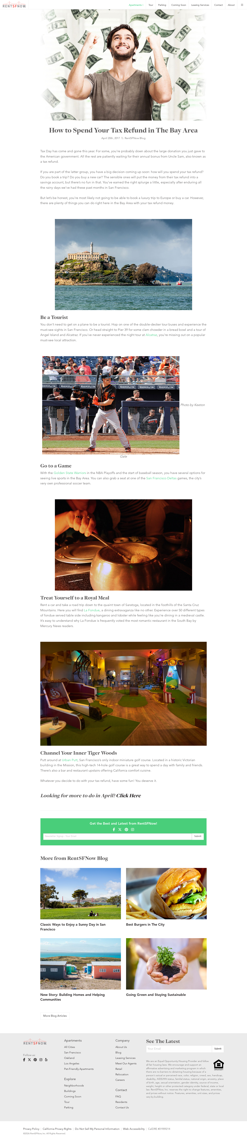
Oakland (69, 1058)
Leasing (200, 5)
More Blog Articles (55, 1016)
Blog (118, 1052)
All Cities (69, 1047)
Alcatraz (151, 335)
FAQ (118, 1096)
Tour (151, 5)
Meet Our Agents (125, 1063)
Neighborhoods (74, 1085)
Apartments (136, 5)
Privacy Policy (31, 1128)
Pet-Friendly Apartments (79, 1069)
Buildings (70, 1091)
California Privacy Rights (57, 1128)
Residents (121, 1102)
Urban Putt (70, 760)
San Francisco (72, 1052)
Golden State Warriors (70, 473)
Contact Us (122, 1107)
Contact (218, 5)
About (231, 5)
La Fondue (92, 610)
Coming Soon (178, 5)
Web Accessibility (134, 1128)
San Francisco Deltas (161, 478)
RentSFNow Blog (135, 138)
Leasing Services (125, 1058)
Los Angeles (71, 1063)
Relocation (121, 1074)
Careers (120, 1079)
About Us (121, 1047)
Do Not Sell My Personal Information (97, 1128)
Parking (162, 5)
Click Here (128, 795)
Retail (118, 1069)
